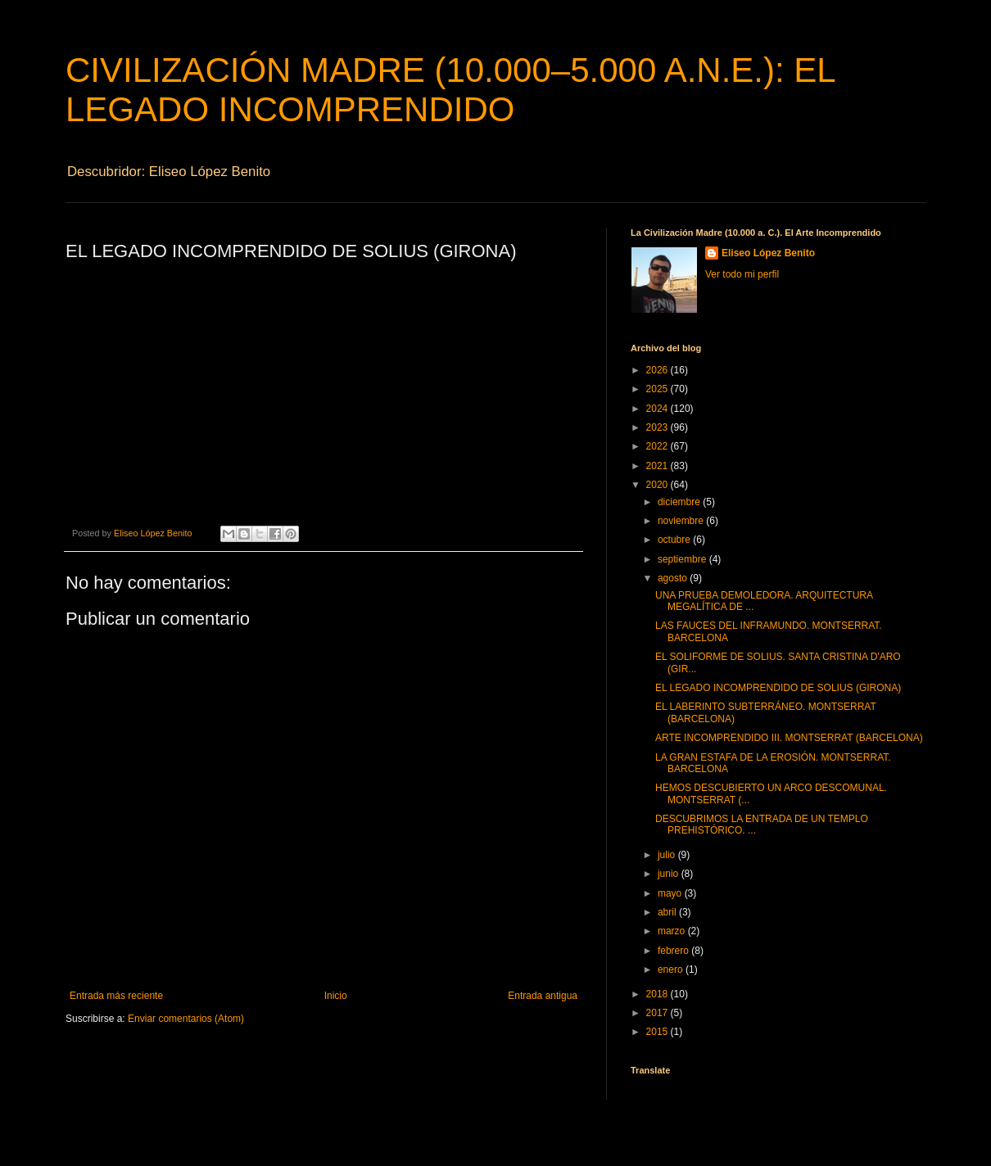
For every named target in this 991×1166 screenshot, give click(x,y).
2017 (658, 1013)
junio (669, 873)
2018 (658, 994)
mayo (671, 893)
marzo (673, 931)
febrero (674, 950)
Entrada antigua (542, 995)
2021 (658, 466)
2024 (658, 408)
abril (668, 912)
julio (668, 855)
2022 (658, 446)
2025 (658, 389)
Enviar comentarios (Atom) (186, 1018)
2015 (658, 1031)
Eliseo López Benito (768, 253)
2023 (658, 427)
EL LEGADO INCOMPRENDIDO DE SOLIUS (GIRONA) (778, 688)
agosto (674, 578)
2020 (658, 484)
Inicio (335, 995)
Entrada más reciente (116, 995)
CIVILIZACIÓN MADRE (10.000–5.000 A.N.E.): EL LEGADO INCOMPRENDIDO (450, 90)
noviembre (682, 521)
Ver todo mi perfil (742, 274)
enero (672, 969)
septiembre (683, 559)
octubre (675, 539)
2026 (658, 370)
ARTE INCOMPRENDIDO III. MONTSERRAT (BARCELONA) (789, 737)
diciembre (680, 502)
